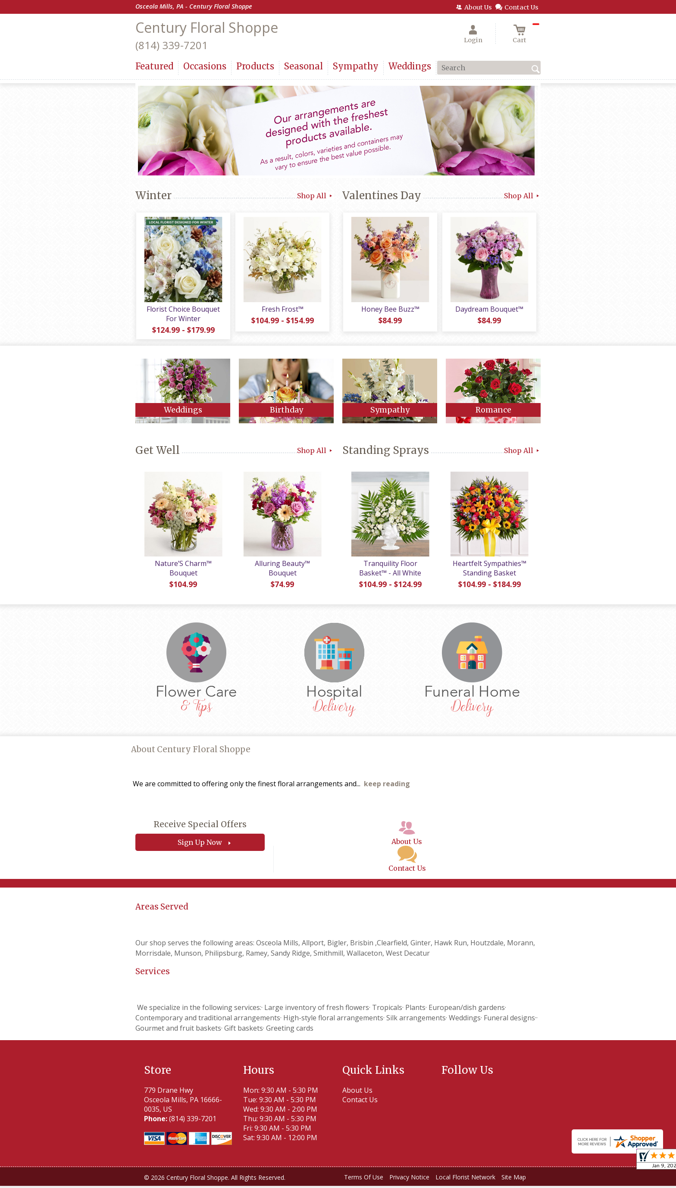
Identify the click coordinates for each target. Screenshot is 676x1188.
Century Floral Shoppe (206, 27)
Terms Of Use (363, 1179)
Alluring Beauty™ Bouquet (282, 570)
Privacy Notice (409, 1179)
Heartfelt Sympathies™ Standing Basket (489, 570)
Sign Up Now (200, 844)
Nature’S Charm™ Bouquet (182, 570)
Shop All (315, 195)
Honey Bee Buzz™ (390, 310)
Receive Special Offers (200, 826)
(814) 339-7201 (171, 45)
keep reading (387, 786)
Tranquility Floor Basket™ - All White (390, 570)
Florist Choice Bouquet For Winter (182, 314)
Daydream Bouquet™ (489, 310)
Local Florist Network (465, 1179)
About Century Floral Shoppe (190, 752)
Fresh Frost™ (282, 310)
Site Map (513, 1179)
